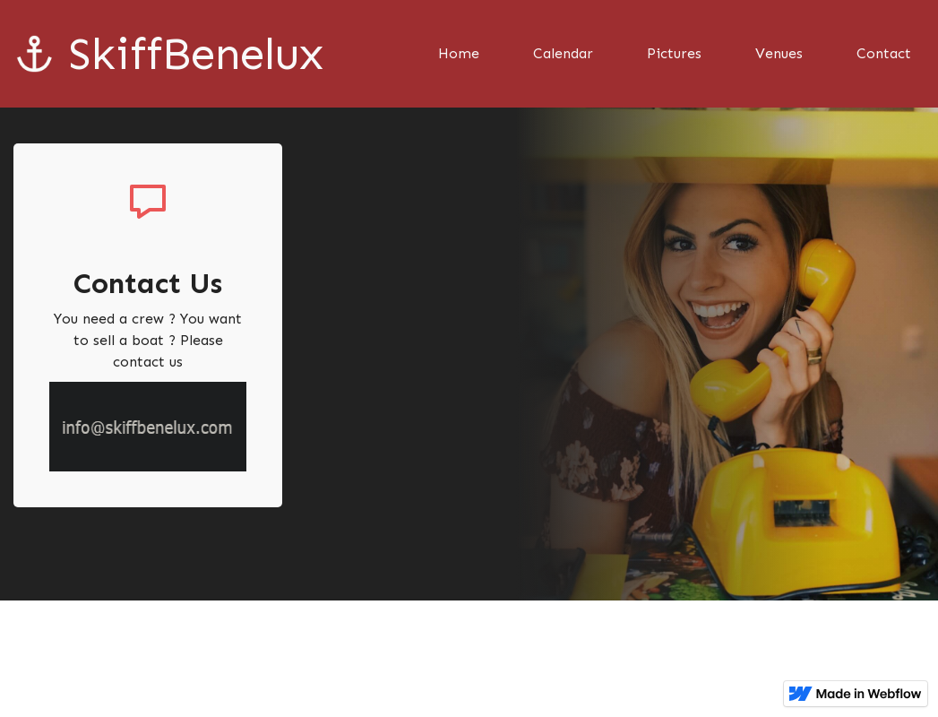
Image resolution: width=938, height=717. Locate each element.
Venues (779, 53)
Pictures (674, 53)
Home (458, 53)
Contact (883, 53)
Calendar (563, 53)
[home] (154, 54)
